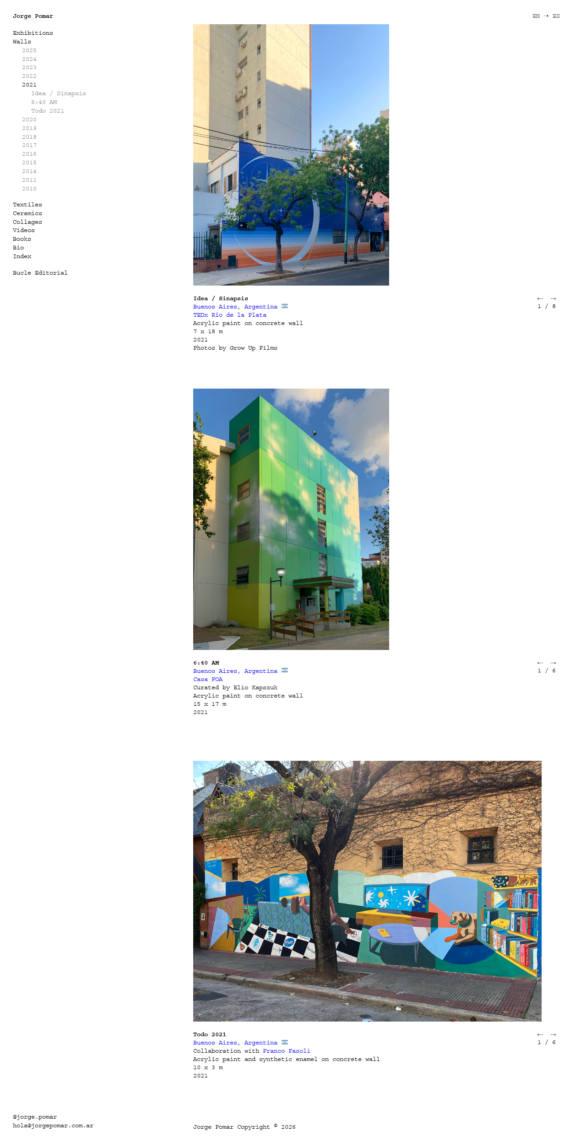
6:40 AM (44, 101)
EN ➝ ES (546, 15)
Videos (24, 230)
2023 (29, 67)
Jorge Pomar (33, 15)
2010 (29, 188)
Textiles (27, 204)
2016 (29, 153)
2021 (29, 84)
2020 (29, 119)
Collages (27, 221)
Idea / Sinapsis (58, 93)
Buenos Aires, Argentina (235, 306)
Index (22, 256)
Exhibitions (33, 32)
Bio (18, 247)
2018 (29, 136)
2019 (29, 127)
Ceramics (27, 213)
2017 (29, 144)
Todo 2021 (47, 110)
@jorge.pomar (35, 1116)
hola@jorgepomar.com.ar (53, 1125)
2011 (29, 179)
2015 (29, 162)
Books (22, 238)
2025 (29, 50)
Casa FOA (207, 679)
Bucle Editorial (40, 272)
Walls (22, 41)
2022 (29, 75)
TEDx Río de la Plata (229, 314)
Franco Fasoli (286, 1050)
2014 (29, 171)
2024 (29, 58)
